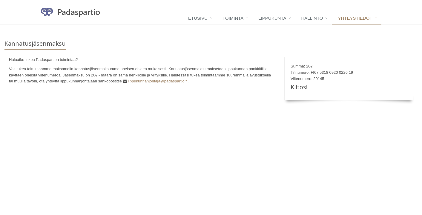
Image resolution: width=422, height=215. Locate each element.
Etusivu (198, 18)
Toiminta (232, 18)
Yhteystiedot (355, 18)
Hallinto (312, 18)
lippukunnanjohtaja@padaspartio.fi (158, 81)
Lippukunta (272, 18)
